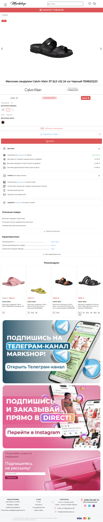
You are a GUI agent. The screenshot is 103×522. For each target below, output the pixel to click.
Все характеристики (52, 254)
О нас (39, 502)
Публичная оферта (13, 507)
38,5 (95, 313)
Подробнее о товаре (49, 134)
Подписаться (11, 478)
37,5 (32, 313)
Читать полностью (51, 231)
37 (3, 313)
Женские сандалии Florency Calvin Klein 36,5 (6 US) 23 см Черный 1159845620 (88, 306)
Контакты (38, 505)
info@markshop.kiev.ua (66, 512)
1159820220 (72, 90)
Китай (53, 245)
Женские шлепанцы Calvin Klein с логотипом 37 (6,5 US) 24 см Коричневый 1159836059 (64, 306)
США (52, 249)
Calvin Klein (55, 242)
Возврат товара (13, 505)
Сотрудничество (38, 507)
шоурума (21, 155)
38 (36, 313)
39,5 (79, 315)
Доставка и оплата (13, 502)
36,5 (79, 313)
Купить (51, 141)
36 (3, 110)
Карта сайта (38, 510)
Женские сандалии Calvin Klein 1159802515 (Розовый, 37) (13, 305)
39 (99, 313)
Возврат (18, 202)
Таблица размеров (54, 128)
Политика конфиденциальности (13, 510)
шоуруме (21, 182)
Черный (3, 122)
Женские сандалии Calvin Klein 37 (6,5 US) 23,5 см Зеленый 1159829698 (36, 306)
